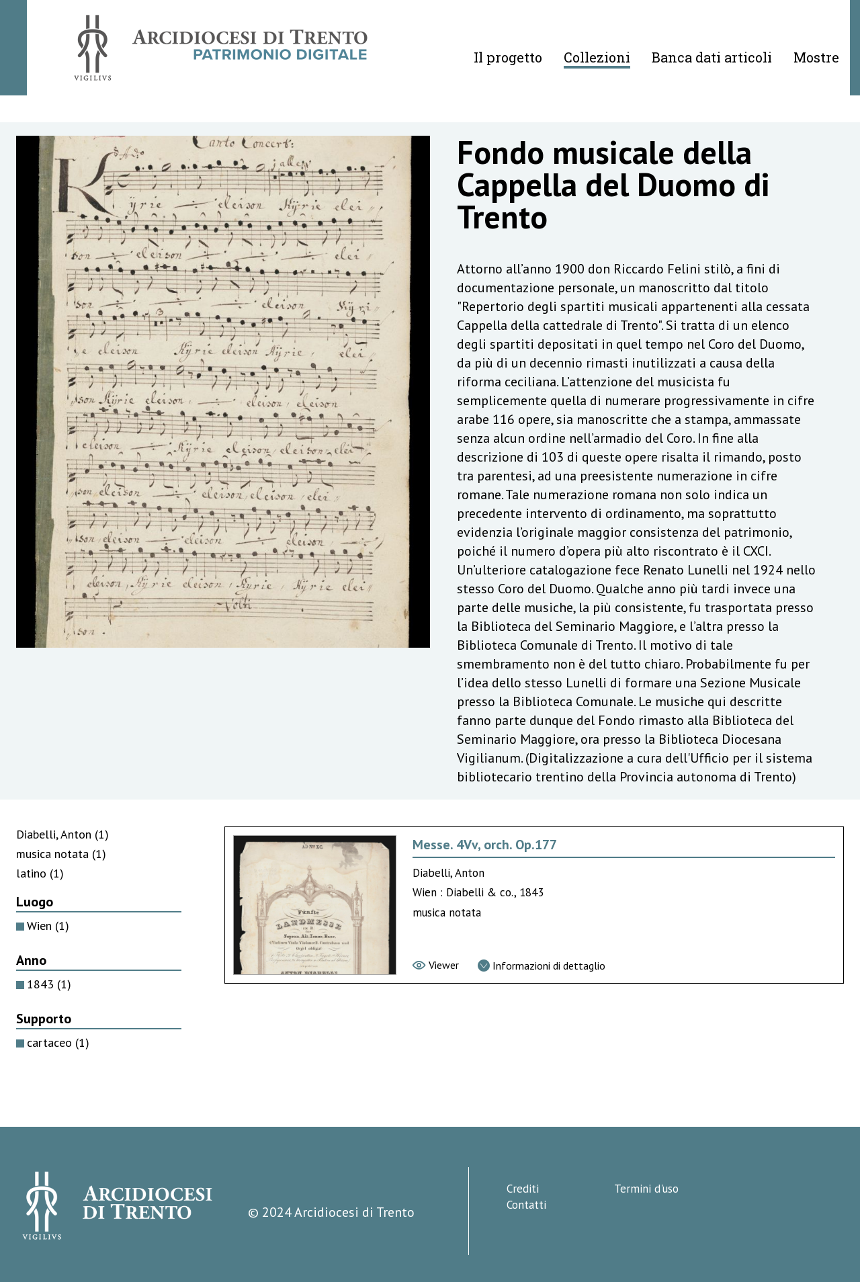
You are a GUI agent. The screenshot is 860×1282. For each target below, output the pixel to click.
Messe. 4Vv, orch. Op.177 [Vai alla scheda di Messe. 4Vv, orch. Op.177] (485, 844)
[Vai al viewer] (436, 964)
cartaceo (58, 1042)
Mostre (816, 57)
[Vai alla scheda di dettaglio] (541, 965)
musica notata (61, 853)
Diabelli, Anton (62, 834)
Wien (48, 925)
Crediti (523, 1188)
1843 (49, 984)
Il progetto (508, 57)
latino (40, 873)
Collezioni (597, 57)
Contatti (526, 1204)
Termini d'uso (646, 1188)
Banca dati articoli (712, 57)
